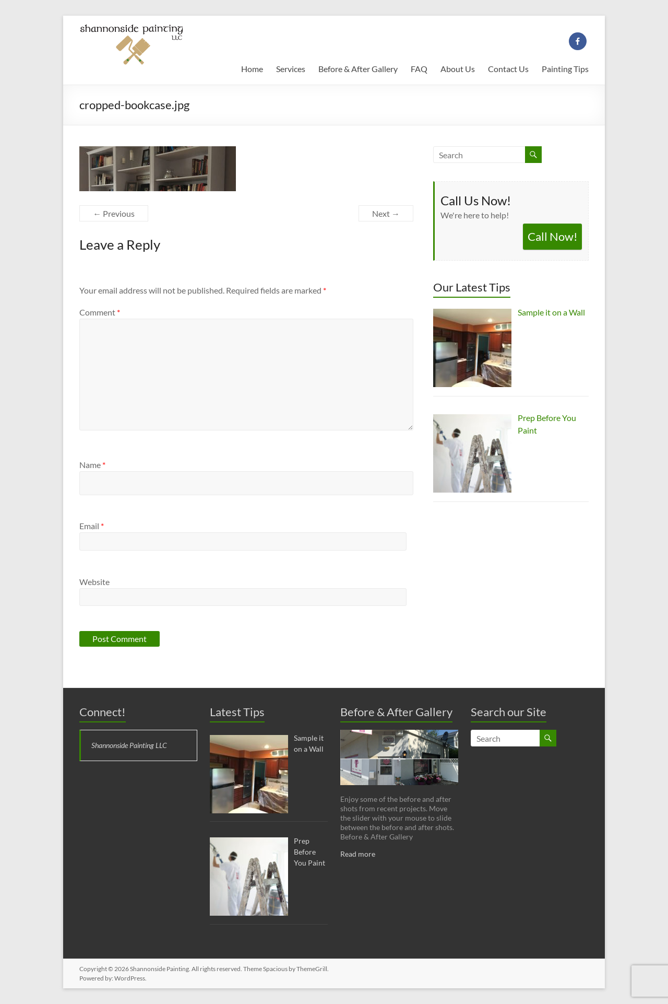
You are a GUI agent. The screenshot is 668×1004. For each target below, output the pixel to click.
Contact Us (508, 69)
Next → (386, 213)
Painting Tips (565, 69)
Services (290, 69)
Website (94, 582)
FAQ (419, 69)
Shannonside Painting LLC (129, 745)
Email (91, 526)
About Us (457, 69)
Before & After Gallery (358, 69)
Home (252, 69)
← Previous (114, 213)
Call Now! (553, 236)
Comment (99, 312)
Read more (357, 853)
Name (92, 465)
